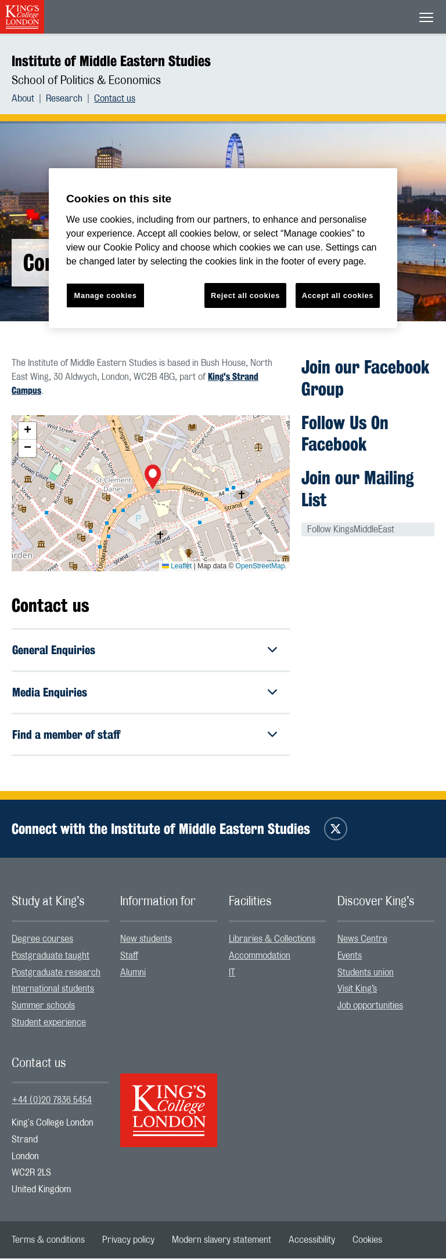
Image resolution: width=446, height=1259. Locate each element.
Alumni (133, 972)
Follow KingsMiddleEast (350, 529)
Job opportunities (370, 1006)
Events (349, 955)
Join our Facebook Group (365, 377)
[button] (153, 478)
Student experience (49, 1023)
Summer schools (43, 1006)
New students (146, 939)
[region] (223, 248)
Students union (365, 972)
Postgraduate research (56, 972)
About (23, 98)
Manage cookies (105, 295)
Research (64, 98)
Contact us (114, 98)
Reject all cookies (245, 295)
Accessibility (312, 1240)
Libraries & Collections (272, 939)
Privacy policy (128, 1240)
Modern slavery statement (221, 1240)
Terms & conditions (48, 1240)
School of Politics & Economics (86, 80)
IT (232, 972)
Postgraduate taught (50, 955)
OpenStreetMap (260, 566)
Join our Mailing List (357, 488)
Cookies (367, 1240)
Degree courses (42, 939)
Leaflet (177, 566)
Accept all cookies (337, 295)
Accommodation (259, 955)
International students (53, 989)
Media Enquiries (49, 692)
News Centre (362, 939)
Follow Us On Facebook (345, 433)
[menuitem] (29, 99)
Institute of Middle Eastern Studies (111, 61)
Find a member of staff (66, 734)
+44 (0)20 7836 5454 (52, 1100)
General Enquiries (53, 649)
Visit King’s (357, 989)
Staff (129, 955)
